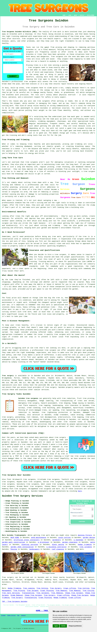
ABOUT (75, 15)
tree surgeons (45, 489)
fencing (13, 549)
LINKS (69, 15)
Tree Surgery (55, 588)
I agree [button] (56, 626)
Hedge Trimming (14, 588)
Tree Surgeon (32, 590)
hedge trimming (85, 544)
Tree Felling (42, 588)
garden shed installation (22, 547)
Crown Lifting (69, 588)
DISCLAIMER (90, 15)
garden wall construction (13, 542)
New (18, 615)
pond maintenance (38, 537)
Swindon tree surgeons (28, 398)
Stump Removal (16, 595)
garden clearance (69, 542)
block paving (58, 544)
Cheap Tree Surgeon (74, 593)
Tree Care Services (11, 593)
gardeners (56, 540)
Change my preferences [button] (75, 626)
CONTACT (82, 15)
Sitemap (3, 615)
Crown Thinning (47, 590)
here (80, 491)
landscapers (34, 549)
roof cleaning (58, 549)
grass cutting (64, 537)
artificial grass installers (26, 540)
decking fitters (85, 535)
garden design (89, 537)
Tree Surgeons (42, 593)
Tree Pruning (19, 590)
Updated (23, 615)
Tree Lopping (28, 588)
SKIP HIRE (14, 537)
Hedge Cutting (11, 615)
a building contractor (57, 547)
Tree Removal (61, 590)
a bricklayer (43, 542)
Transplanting (28, 593)
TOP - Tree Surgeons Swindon (14, 601)
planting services (30, 544)
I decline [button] (63, 626)
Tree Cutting (83, 588)
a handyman (78, 540)
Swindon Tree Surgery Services (22, 496)
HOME (64, 15)
